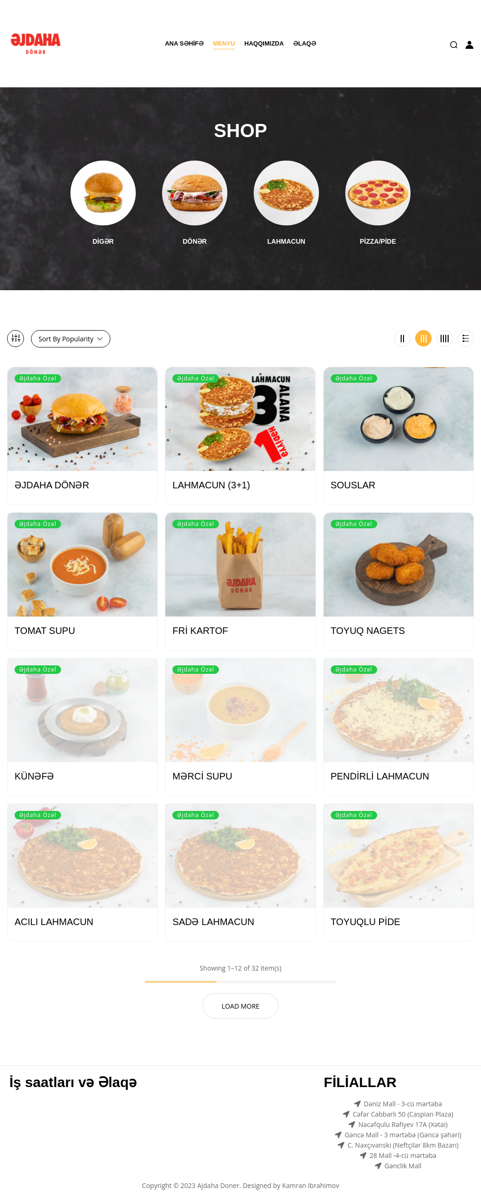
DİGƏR (103, 230)
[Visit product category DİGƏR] (103, 188)
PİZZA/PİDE (378, 230)
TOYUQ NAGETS (368, 620)
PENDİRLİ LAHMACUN (380, 765)
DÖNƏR (195, 230)
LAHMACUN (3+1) (211, 474)
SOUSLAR (353, 474)
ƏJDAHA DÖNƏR (52, 474)
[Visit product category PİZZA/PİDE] (378, 188)
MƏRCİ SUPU (202, 765)
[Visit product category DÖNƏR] (195, 188)
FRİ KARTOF (200, 620)
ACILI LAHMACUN (54, 911)
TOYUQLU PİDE (366, 911)
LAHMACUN (286, 230)
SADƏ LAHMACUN (213, 911)
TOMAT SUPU (45, 620)
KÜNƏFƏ (34, 765)
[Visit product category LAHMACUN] (286, 188)
